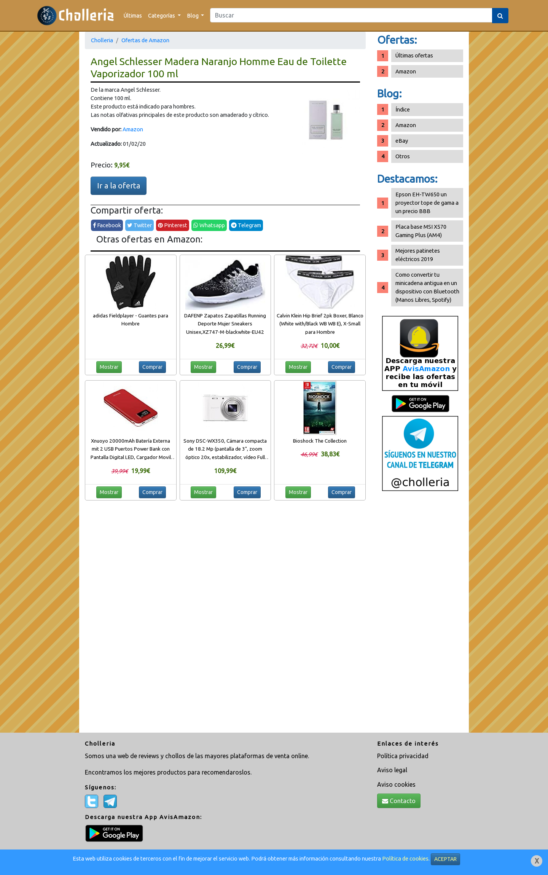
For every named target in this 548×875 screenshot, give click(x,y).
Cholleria (102, 40)
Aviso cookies (396, 784)
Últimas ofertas (414, 55)
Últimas (133, 15)
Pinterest (172, 225)
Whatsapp (209, 225)
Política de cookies (405, 858)
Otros (402, 156)
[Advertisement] (420, 614)
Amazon (133, 129)
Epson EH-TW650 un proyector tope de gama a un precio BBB (427, 202)
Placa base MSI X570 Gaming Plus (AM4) (420, 230)
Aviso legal (392, 770)
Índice (402, 109)
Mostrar (109, 367)
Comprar (152, 367)
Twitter (139, 225)
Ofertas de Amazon (145, 40)
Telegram (246, 225)
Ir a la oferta (118, 185)
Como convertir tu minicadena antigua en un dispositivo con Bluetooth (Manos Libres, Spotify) (427, 287)
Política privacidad (403, 755)
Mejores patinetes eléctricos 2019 (417, 254)
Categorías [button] (162, 15)
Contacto (399, 800)
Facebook (107, 225)
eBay (401, 140)
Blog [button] (193, 15)
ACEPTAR (445, 859)
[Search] (351, 15)
